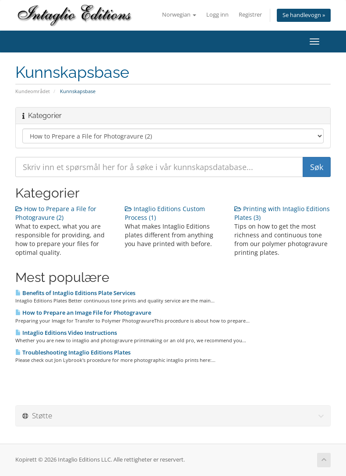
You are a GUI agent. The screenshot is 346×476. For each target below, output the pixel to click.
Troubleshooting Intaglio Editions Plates (73, 352)
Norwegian (179, 14)
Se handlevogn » (303, 15)
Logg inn (217, 14)
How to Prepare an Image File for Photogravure (83, 312)
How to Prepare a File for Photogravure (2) (55, 213)
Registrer (250, 14)
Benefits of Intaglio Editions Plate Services (75, 293)
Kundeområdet (32, 91)
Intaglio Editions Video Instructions (66, 333)
